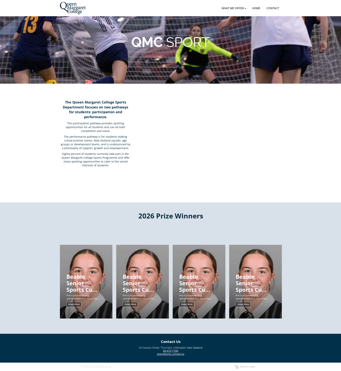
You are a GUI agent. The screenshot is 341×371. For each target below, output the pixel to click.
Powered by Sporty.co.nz (96, 366)
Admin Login (245, 366)
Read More (74, 304)
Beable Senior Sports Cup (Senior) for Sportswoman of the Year (83, 283)
